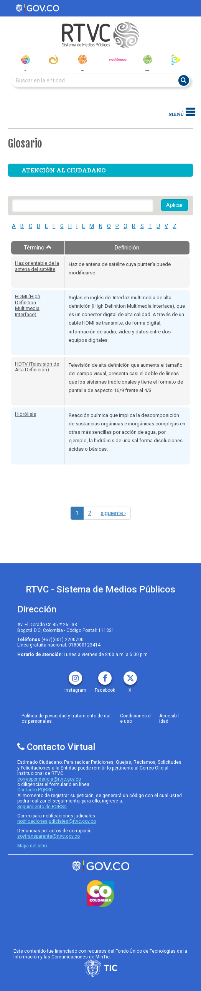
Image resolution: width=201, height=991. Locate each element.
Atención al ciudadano (63, 170)
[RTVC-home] (100, 35)
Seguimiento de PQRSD (42, 806)
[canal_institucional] (53, 59)
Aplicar (174, 205)
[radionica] (117, 59)
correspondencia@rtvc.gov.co (49, 779)
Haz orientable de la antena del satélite (37, 266)
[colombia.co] (100, 893)
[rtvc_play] (176, 60)
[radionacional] (82, 59)
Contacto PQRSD (35, 789)
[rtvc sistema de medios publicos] (100, 866)
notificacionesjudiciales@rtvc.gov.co (56, 821)
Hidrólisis (25, 414)
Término (38, 247)
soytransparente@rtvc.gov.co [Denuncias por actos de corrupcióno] (48, 836)
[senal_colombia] (25, 59)
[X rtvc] (130, 675)
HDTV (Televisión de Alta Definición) (37, 367)
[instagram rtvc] (75, 675)
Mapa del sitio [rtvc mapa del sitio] (32, 845)
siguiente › (113, 513)
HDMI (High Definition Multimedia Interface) (27, 305)
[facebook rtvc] (105, 675)
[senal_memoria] (147, 59)
